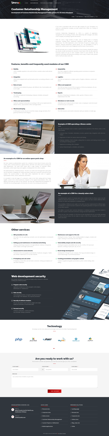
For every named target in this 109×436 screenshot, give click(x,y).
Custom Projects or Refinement (50, 423)
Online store (74, 419)
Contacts (58, 3)
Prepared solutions (46, 3)
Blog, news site (75, 423)
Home (26, 3)
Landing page (74, 409)
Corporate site (75, 416)
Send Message (55, 391)
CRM (97, 16)
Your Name (15, 366)
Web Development (89, 16)
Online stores (45, 416)
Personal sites (45, 409)
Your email (75, 366)
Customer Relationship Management (51, 419)
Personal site (74, 412)
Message (14, 374)
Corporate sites (46, 412)
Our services (34, 3)
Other (72, 426)
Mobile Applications (47, 426)
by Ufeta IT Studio (62, 433)
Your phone (45, 366)
